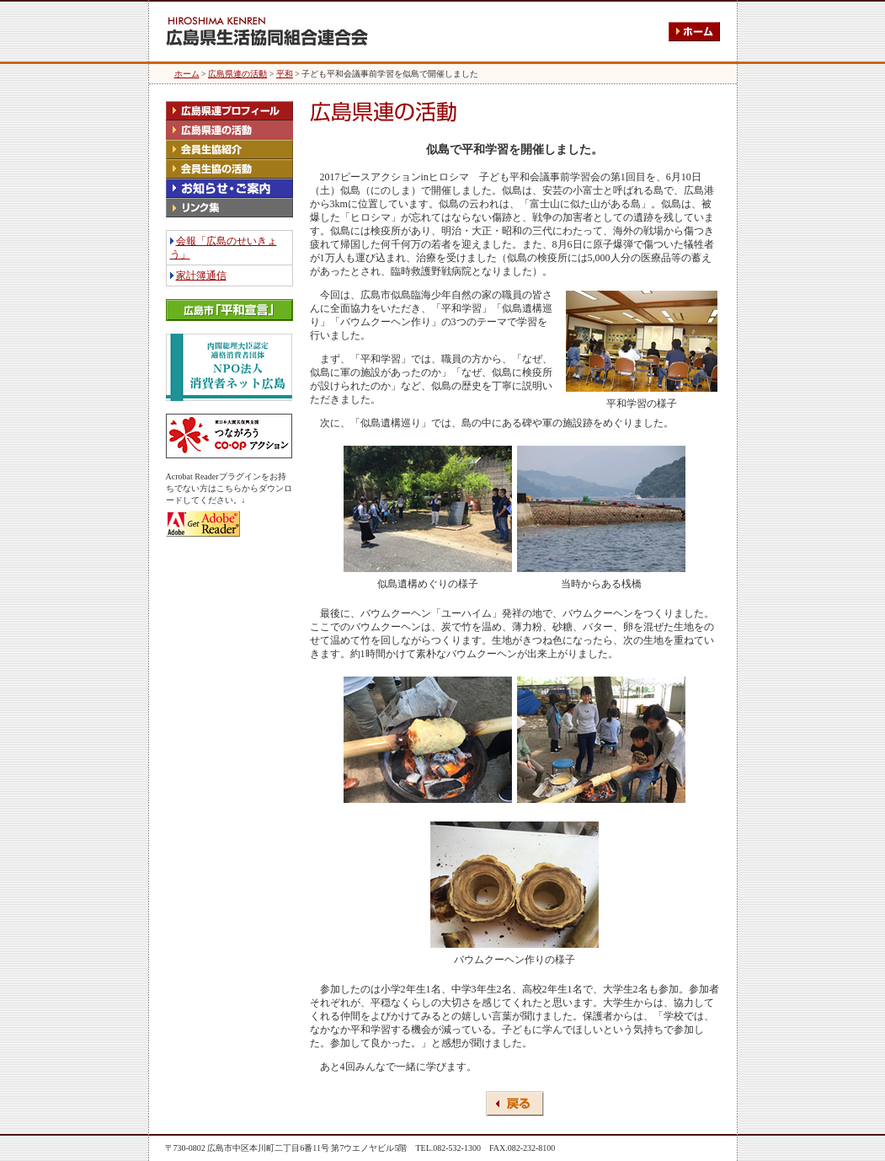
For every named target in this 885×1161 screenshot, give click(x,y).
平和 (284, 73)
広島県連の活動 (237, 73)
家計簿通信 (201, 275)
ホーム (187, 73)
